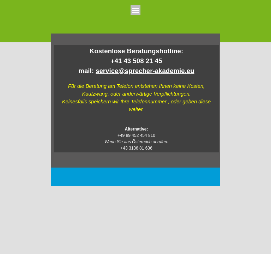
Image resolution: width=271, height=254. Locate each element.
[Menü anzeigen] (135, 10)
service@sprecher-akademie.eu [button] (145, 70)
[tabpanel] (136, 98)
